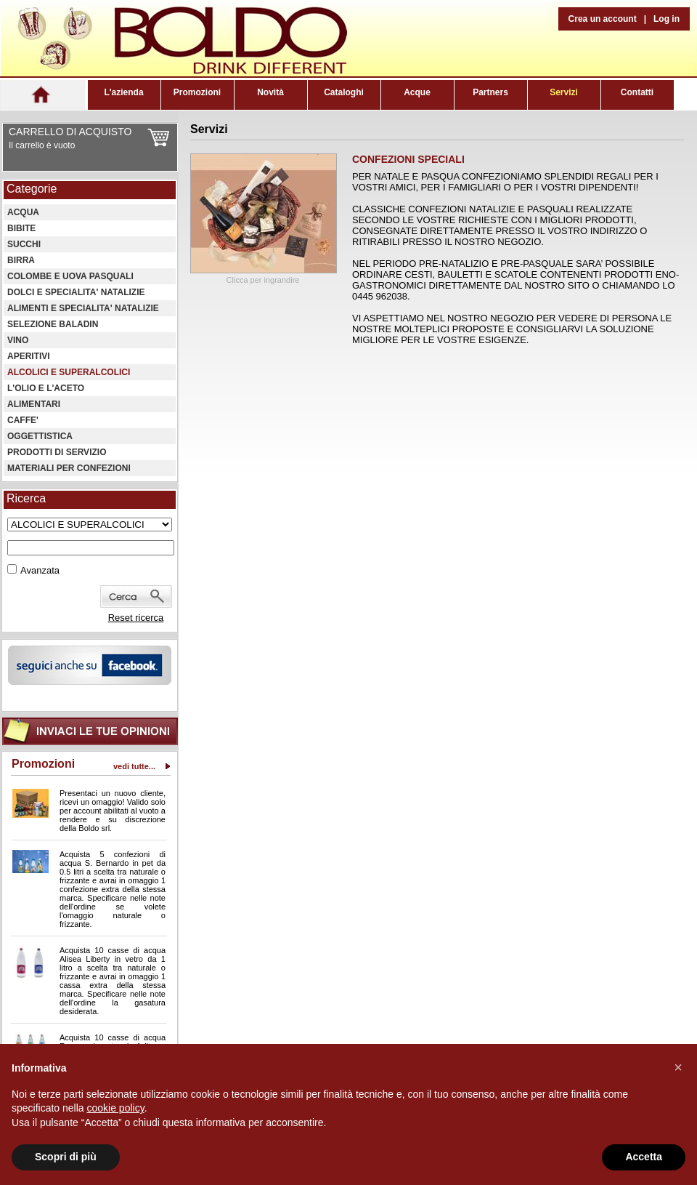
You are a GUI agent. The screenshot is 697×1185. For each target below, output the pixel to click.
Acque (417, 92)
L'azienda (123, 92)
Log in (666, 19)
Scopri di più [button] (66, 1156)
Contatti (637, 92)
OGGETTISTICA (40, 436)
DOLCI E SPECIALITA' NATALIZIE (76, 292)
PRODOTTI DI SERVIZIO (56, 452)
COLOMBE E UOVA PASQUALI (70, 276)
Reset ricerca (136, 617)
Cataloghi (344, 92)
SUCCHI (24, 244)
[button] (678, 1067)
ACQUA (23, 212)
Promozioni (197, 92)
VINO (17, 340)
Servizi (564, 92)
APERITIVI (28, 356)
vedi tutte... (134, 766)
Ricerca (26, 498)
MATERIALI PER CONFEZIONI (69, 468)
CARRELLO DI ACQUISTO (70, 131)
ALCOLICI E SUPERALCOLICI (68, 372)
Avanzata (40, 570)
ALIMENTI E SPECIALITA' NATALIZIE (83, 308)
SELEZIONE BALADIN (52, 324)
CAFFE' (22, 420)
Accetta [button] (643, 1156)
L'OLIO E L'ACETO (45, 388)
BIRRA (21, 260)
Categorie (32, 188)
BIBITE (21, 228)
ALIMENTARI (33, 404)
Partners (490, 92)
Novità (270, 92)
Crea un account (602, 19)
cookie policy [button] (115, 1108)
